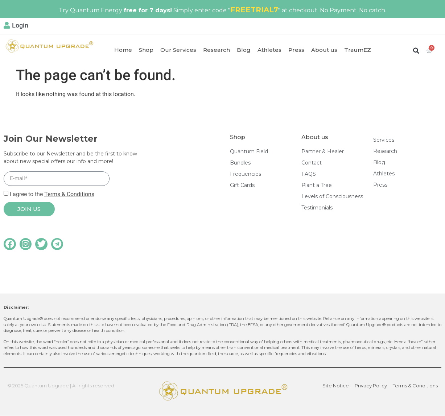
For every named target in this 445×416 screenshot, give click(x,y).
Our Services (178, 49)
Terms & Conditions (69, 193)
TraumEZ (357, 49)
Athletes (269, 49)
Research (216, 49)
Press (296, 49)
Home (123, 49)
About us (324, 49)
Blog (244, 49)
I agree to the (52, 193)
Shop (146, 49)
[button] (416, 51)
